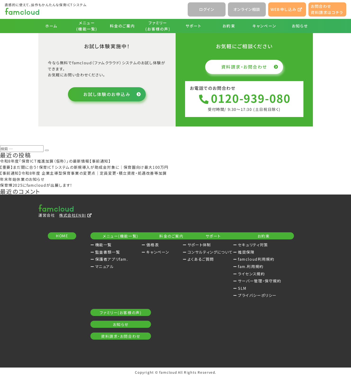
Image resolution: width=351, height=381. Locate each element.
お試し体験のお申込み (111, 94)
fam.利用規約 (108, 314)
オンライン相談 (246, 9)
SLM (99, 336)
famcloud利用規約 (113, 307)
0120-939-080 (244, 98)
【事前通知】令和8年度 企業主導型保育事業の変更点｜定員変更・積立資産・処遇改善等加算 (83, 173)
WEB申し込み (286, 9)
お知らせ (300, 26)
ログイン (206, 9)
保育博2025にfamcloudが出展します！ (36, 185)
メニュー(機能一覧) (86, 26)
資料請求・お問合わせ (249, 67)
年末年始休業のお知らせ (22, 179)
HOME (62, 236)
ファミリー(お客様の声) (157, 26)
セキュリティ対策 (110, 293)
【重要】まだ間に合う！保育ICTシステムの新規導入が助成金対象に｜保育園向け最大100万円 (84, 167)
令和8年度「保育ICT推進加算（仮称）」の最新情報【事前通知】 (55, 161)
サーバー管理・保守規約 (117, 329)
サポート (193, 26)
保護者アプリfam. (111, 259)
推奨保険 (103, 300)
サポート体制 (258, 245)
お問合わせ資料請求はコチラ (327, 9)
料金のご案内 (122, 26)
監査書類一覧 (107, 252)
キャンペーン (264, 26)
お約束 (228, 26)
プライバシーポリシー (114, 343)
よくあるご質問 (260, 259)
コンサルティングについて (269, 252)
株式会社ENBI (75, 215)
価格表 (177, 245)
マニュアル (104, 266)
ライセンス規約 (108, 322)
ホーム (51, 26)
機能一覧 (103, 245)
